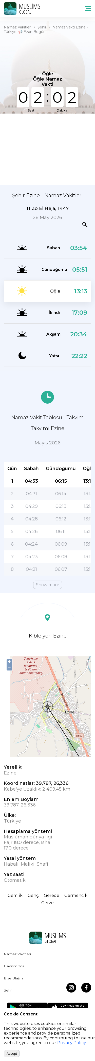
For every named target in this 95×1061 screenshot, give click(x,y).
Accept (12, 1053)
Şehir (41, 27)
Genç (33, 895)
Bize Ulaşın (13, 978)
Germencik (75, 895)
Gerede (51, 895)
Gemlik (15, 895)
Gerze (47, 902)
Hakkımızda (14, 966)
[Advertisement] (47, 149)
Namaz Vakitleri (17, 27)
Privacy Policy (71, 1042)
